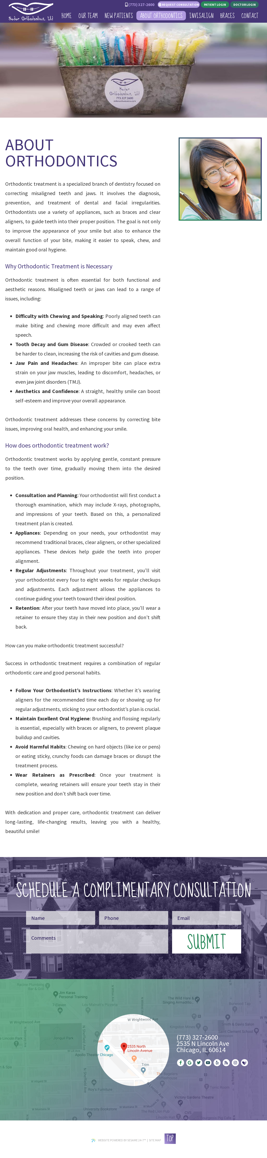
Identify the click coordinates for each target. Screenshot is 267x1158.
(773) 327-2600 (141, 4)
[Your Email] (206, 918)
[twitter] (198, 1062)
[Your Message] (97, 941)
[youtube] (207, 1062)
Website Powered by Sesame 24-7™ (119, 1140)
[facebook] (180, 1062)
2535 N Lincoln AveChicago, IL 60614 (203, 1046)
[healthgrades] (244, 1062)
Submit (206, 941)
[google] (189, 1062)
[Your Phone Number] (133, 918)
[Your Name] (60, 918)
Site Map (155, 1140)
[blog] (226, 1062)
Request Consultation (179, 5)
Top (170, 1138)
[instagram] (235, 1062)
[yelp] (217, 1062)
